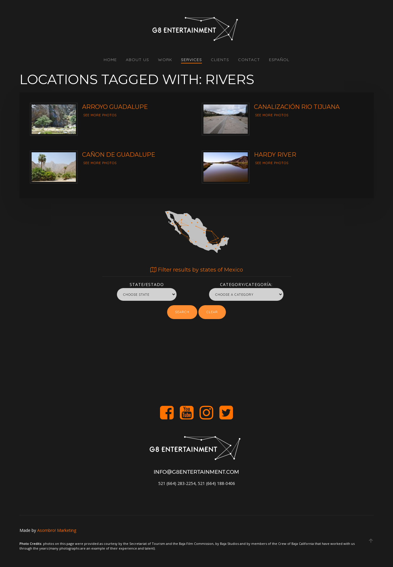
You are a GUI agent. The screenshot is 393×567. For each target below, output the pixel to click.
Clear (212, 312)
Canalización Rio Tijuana (297, 106)
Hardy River (275, 154)
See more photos (100, 115)
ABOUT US (137, 59)
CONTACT (249, 59)
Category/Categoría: (246, 283)
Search (182, 312)
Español (279, 59)
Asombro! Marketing (56, 530)
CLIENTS (220, 59)
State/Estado (147, 283)
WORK (165, 59)
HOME (110, 59)
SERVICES (191, 59)
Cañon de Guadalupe (118, 154)
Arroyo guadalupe (115, 106)
